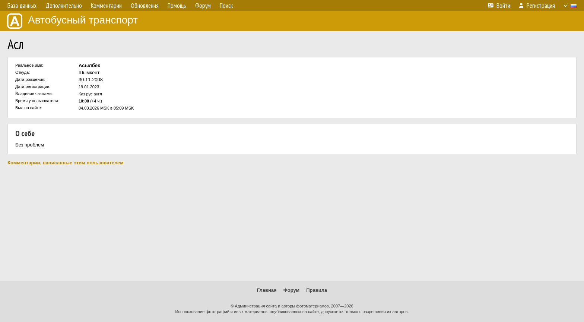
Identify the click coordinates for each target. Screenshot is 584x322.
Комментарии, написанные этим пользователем (65, 162)
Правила (316, 290)
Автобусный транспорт (72, 21)
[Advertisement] (292, 223)
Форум (291, 290)
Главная (267, 290)
